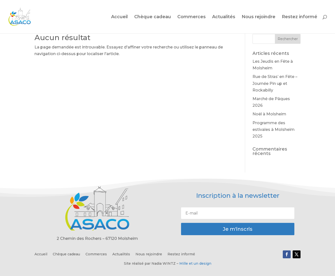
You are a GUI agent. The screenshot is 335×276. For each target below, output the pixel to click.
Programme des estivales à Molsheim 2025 (273, 129)
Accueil (119, 17)
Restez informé (299, 17)
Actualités (223, 17)
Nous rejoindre (258, 17)
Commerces (191, 17)
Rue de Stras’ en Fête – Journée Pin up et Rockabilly (274, 83)
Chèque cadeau (152, 17)
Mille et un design (195, 263)
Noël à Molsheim (269, 114)
